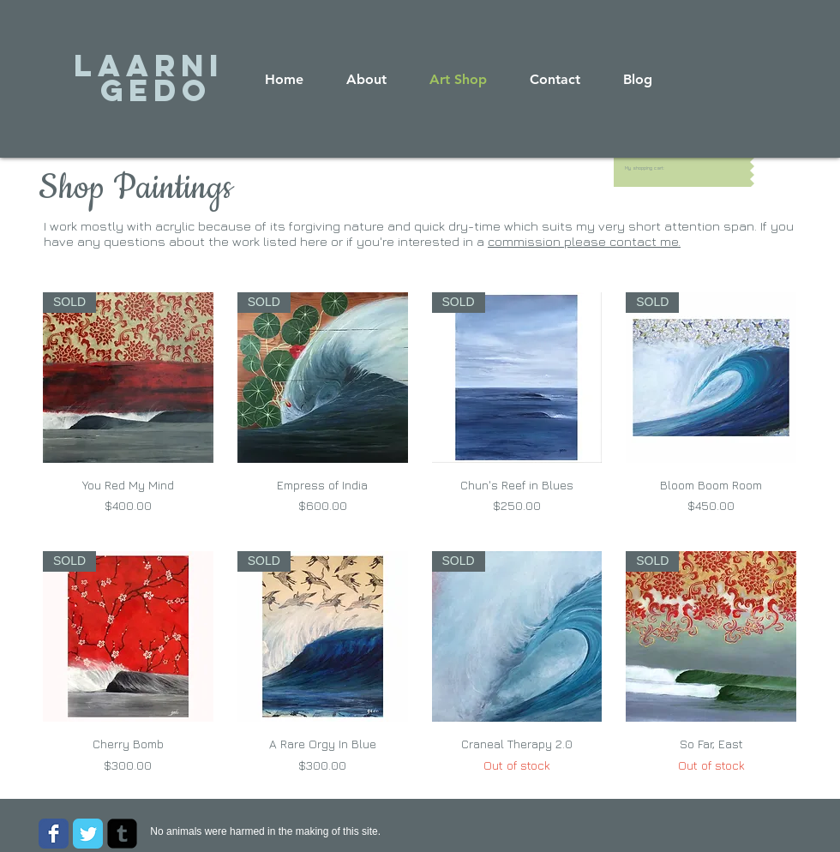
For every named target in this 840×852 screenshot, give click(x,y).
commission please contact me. (584, 241)
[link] (647, 168)
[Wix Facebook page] (54, 834)
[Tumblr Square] (122, 834)
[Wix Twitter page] (88, 834)
